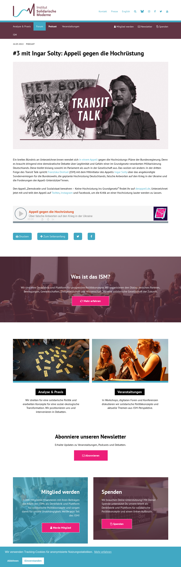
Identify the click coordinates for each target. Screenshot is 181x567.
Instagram (67, 192)
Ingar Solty (120, 172)
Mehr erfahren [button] (103, 551)
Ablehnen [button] (13, 560)
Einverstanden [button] (33, 560)
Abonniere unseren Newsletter (90, 436)
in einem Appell (88, 159)
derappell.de (142, 188)
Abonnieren (90, 455)
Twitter (56, 192)
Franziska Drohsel (58, 172)
